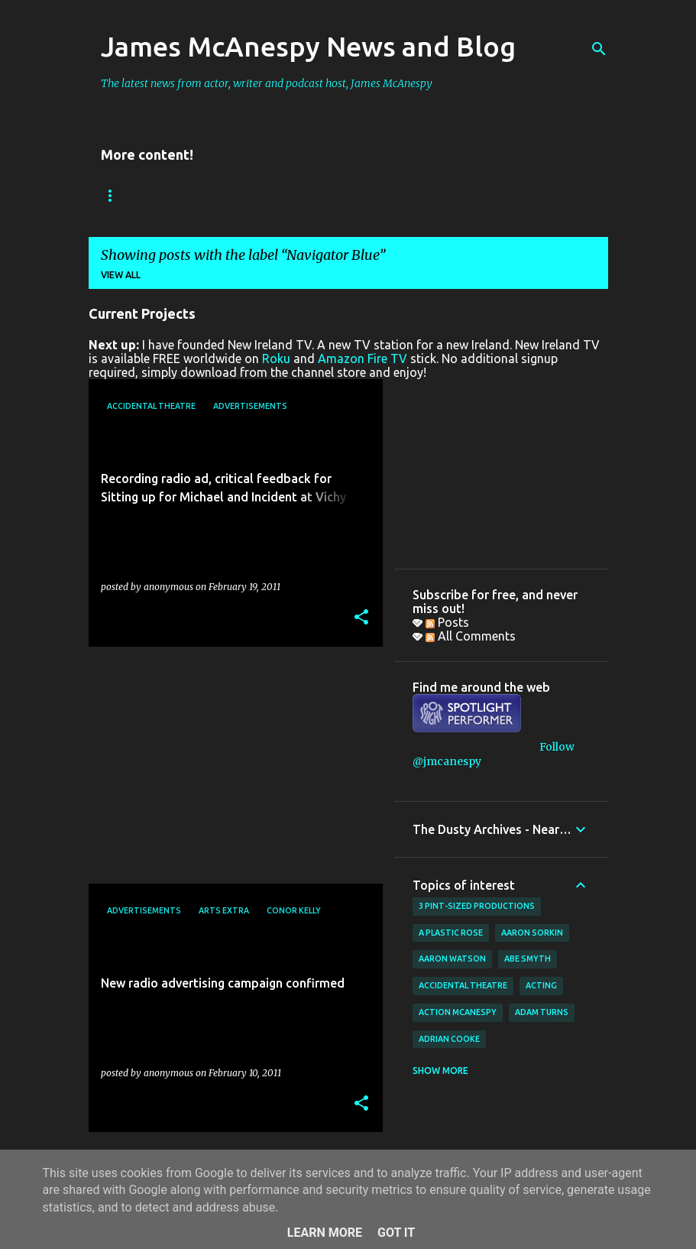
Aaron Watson (452, 958)
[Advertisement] (230, 765)
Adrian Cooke (449, 1038)
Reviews (205, 195)
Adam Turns (541, 1012)
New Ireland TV (300, 195)
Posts (447, 622)
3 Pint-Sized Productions (477, 905)
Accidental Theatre (463, 985)
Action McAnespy (458, 1012)
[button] (361, 618)
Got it (396, 1232)
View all (121, 275)
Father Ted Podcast (427, 195)
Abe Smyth (527, 958)
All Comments (471, 636)
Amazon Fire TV (362, 358)
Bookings (126, 195)
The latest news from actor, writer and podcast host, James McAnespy (266, 83)
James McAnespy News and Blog (308, 46)
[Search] (599, 49)
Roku (276, 358)
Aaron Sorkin (532, 932)
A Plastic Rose (451, 932)
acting (541, 985)
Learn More (324, 1232)
